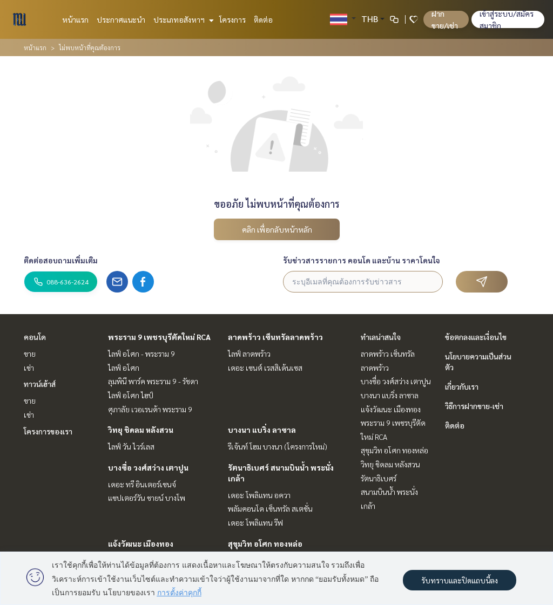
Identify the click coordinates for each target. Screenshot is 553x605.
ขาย (30, 353)
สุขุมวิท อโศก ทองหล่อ (265, 543)
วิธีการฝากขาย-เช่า (474, 406)
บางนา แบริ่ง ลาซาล (262, 429)
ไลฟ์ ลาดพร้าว (249, 353)
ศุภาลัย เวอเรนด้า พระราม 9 (150, 409)
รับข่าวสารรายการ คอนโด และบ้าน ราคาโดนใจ (361, 260)
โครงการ (232, 19)
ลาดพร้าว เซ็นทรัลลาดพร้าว (275, 337)
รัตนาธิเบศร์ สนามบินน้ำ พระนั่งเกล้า (389, 492)
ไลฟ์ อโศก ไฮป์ (130, 395)
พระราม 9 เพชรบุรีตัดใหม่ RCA (159, 337)
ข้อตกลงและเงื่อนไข (476, 337)
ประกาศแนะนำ (121, 19)
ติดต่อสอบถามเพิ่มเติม (61, 260)
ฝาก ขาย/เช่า (444, 19)
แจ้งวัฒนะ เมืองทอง (140, 543)
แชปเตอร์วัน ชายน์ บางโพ (146, 497)
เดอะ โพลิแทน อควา (259, 495)
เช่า (29, 367)
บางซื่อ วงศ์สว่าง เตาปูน (148, 467)
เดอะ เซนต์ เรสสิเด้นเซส (265, 367)
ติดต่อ (263, 19)
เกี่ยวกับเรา (461, 386)
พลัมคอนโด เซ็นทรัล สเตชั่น (270, 508)
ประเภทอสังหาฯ (182, 19)
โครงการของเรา (48, 431)
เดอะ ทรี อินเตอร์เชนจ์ (142, 484)
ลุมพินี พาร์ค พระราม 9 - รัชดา (153, 381)
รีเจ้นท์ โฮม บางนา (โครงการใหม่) (277, 446)
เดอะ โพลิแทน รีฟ (255, 522)
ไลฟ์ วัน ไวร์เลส (131, 446)
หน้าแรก (75, 19)
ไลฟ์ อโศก (123, 367)
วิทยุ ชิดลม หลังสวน (140, 429)
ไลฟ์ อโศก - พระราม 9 (141, 353)
